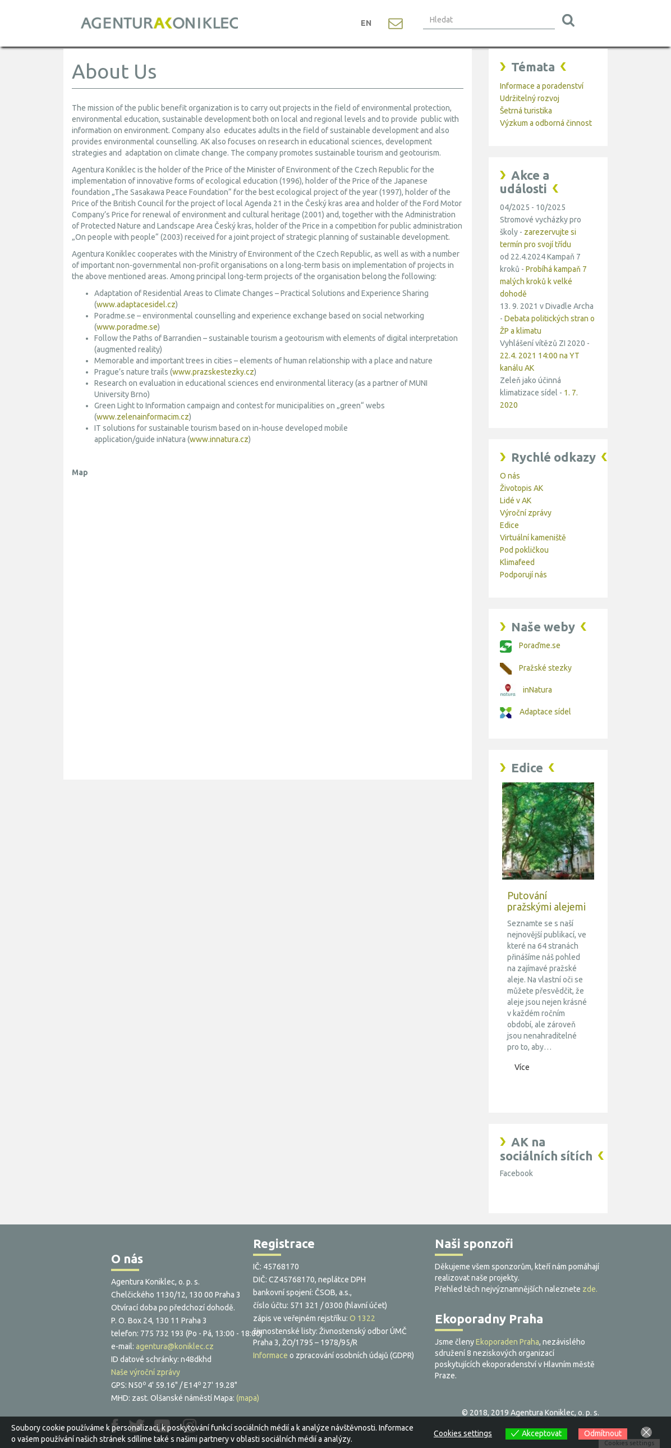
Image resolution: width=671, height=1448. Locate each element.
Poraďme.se (530, 645)
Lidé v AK (515, 500)
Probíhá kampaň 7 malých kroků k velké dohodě (543, 281)
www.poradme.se (127, 326)
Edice (509, 525)
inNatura (526, 689)
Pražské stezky (536, 667)
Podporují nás (523, 574)
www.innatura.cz (219, 439)
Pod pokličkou (524, 549)
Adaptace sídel (535, 711)
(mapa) (247, 1398)
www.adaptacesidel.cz (136, 304)
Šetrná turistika (526, 110)
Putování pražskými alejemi (546, 901)
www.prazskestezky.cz (213, 371)
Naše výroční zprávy (145, 1372)
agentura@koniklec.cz (175, 1346)
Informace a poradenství (541, 85)
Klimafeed (517, 562)
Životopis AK (521, 488)
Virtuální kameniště (533, 537)
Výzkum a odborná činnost (546, 123)
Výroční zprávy (525, 512)
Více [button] (522, 1067)
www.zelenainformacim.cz (142, 416)
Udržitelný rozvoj (529, 98)
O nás (510, 475)
